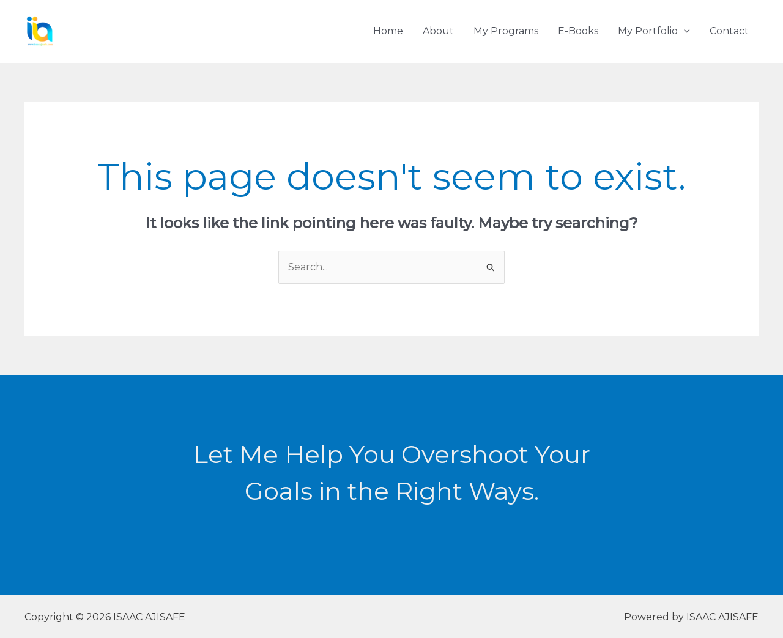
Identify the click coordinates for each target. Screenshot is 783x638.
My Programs (505, 31)
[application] (684, 31)
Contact (729, 31)
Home (388, 31)
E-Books (578, 31)
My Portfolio (654, 31)
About (438, 31)
